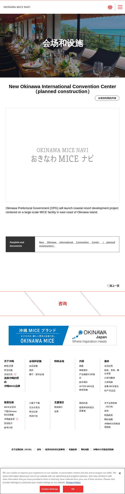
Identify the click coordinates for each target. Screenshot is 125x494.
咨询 (106, 411)
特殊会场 (59, 361)
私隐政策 (108, 415)
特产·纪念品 (110, 390)
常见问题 (8, 370)
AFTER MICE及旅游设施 (86, 388)
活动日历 (8, 374)
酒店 (31, 370)
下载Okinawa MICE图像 (10, 413)
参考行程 (8, 427)
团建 (81, 366)
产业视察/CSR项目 (87, 376)
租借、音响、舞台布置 (111, 372)
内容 (81, 361)
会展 (56, 411)
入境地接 (108, 382)
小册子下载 (34, 403)
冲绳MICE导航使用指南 (112, 425)
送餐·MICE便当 (111, 386)
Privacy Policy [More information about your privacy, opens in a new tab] (73, 484)
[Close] (119, 474)
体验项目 (83, 370)
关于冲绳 (9, 361)
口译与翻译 (109, 378)
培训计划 (33, 416)
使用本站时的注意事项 (86, 409)
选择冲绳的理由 (11, 380)
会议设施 (33, 366)
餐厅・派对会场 (36, 374)
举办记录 (33, 411)
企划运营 (108, 366)
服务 (106, 361)
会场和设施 (35, 361)
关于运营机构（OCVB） (110, 405)
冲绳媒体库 (9, 419)
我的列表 (83, 403)
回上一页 (114, 285)
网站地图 (108, 419)
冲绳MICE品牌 (12, 386)
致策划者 (9, 402)
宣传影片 (8, 423)
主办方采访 (34, 407)
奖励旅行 (58, 407)
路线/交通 (8, 366)
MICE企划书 (10, 407)
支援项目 (59, 402)
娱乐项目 (83, 382)
